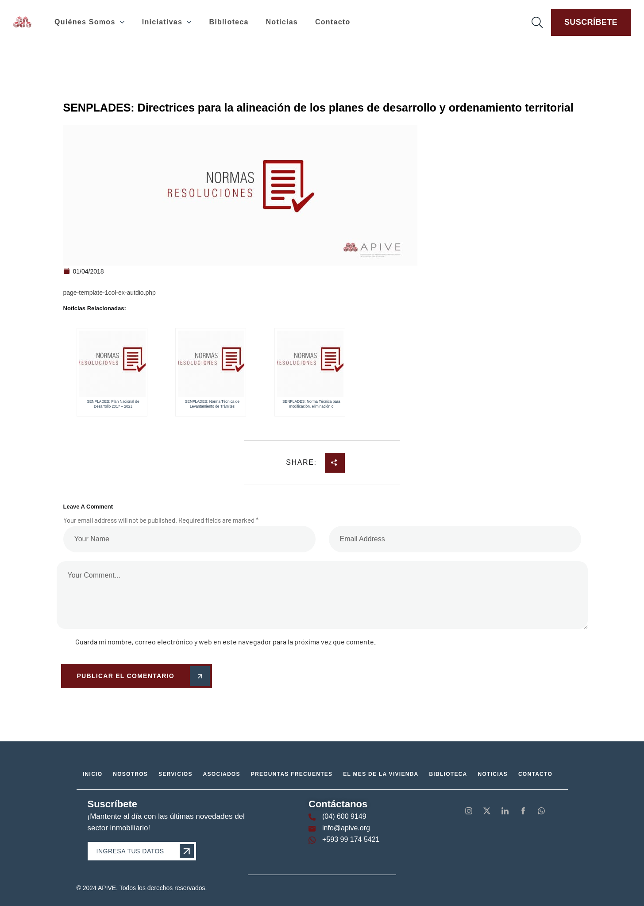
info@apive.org (346, 828)
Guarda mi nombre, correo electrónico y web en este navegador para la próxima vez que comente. (225, 641)
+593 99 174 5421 (350, 839)
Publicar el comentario (142, 676)
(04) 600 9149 (344, 816)
